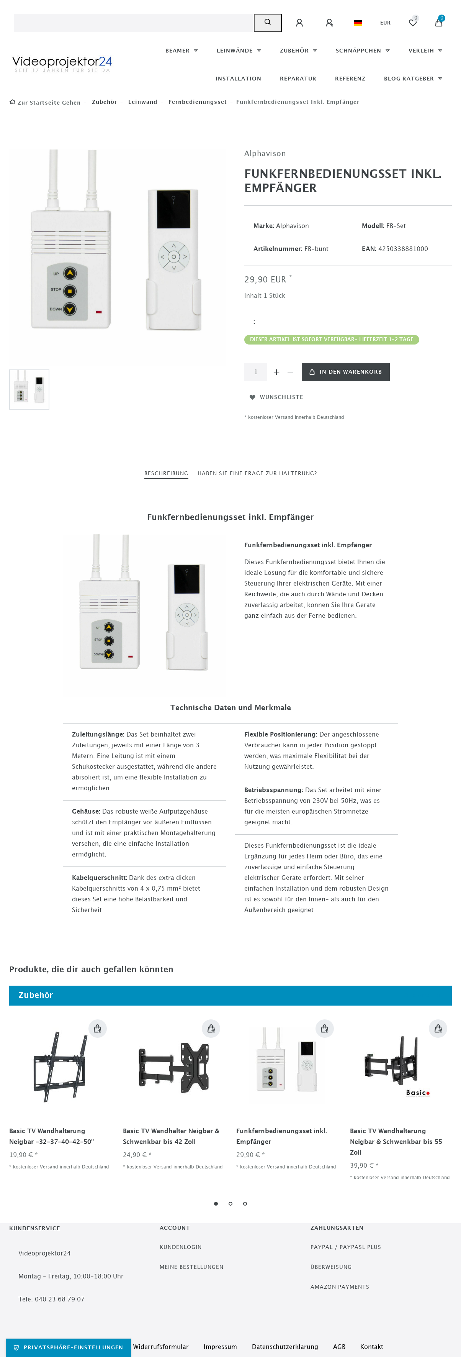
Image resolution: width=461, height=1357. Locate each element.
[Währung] (385, 23)
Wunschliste (276, 397)
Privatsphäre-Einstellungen (68, 1348)
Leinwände (236, 50)
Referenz (350, 78)
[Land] (358, 23)
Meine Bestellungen (192, 1267)
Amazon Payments (340, 1287)
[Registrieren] (330, 23)
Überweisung (331, 1267)
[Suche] (268, 23)
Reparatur (298, 78)
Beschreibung (166, 473)
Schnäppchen (359, 50)
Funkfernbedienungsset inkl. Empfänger (281, 1137)
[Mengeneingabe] (255, 372)
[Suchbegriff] (134, 23)
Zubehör (295, 50)
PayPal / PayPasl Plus (346, 1247)
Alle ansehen (422, 995)
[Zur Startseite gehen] (45, 102)
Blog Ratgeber (410, 78)
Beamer (178, 50)
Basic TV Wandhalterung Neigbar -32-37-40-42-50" (51, 1137)
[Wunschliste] (413, 23)
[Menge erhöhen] (276, 372)
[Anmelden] (300, 23)
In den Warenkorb (345, 372)
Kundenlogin (181, 1247)
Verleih (422, 50)
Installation (239, 78)
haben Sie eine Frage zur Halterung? (257, 473)
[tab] (166, 473)
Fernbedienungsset (197, 102)
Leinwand (141, 102)
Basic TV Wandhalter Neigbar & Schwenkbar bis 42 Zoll (171, 1137)
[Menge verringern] (290, 372)
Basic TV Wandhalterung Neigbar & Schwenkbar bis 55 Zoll (396, 1142)
